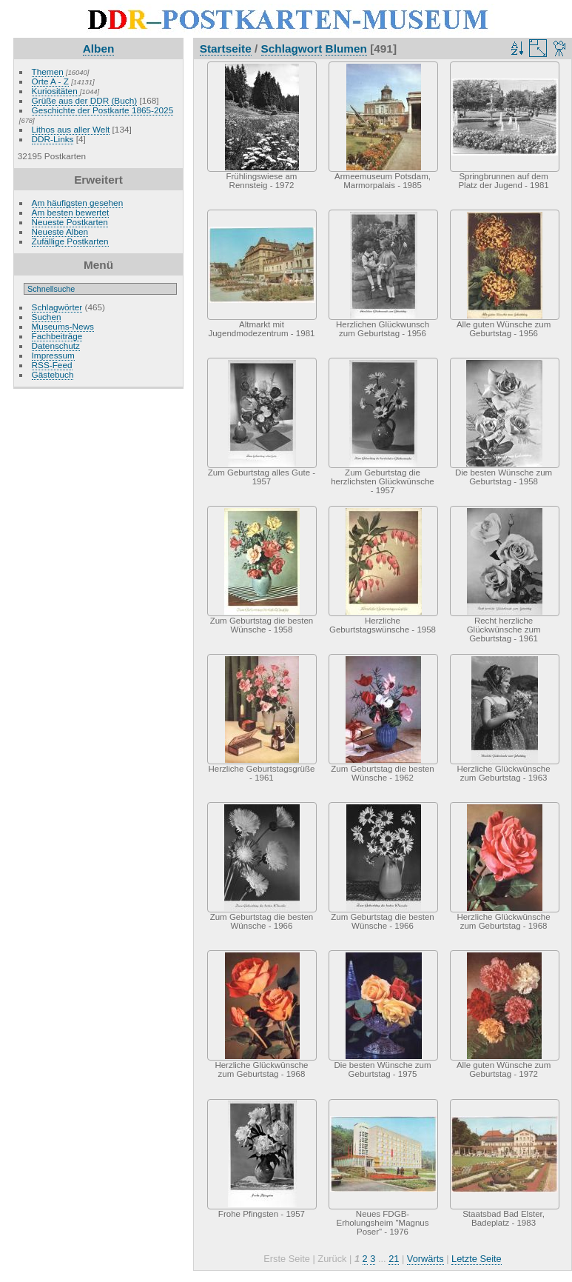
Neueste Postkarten (70, 222)
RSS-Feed (52, 365)
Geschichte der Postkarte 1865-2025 (103, 110)
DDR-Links (53, 139)
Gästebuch (53, 374)
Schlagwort (292, 48)
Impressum (53, 355)
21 (393, 1258)
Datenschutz (56, 345)
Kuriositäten (56, 91)
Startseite (226, 48)
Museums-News (63, 326)
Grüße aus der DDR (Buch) (85, 100)
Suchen (46, 316)
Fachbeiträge (57, 336)
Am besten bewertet (71, 212)
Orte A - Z (50, 81)
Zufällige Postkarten (70, 241)
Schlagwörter (57, 307)
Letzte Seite (476, 1258)
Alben (99, 48)
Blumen (346, 48)
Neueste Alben (60, 231)
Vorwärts (425, 1258)
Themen (48, 71)
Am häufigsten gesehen (78, 202)
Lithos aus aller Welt (71, 129)
